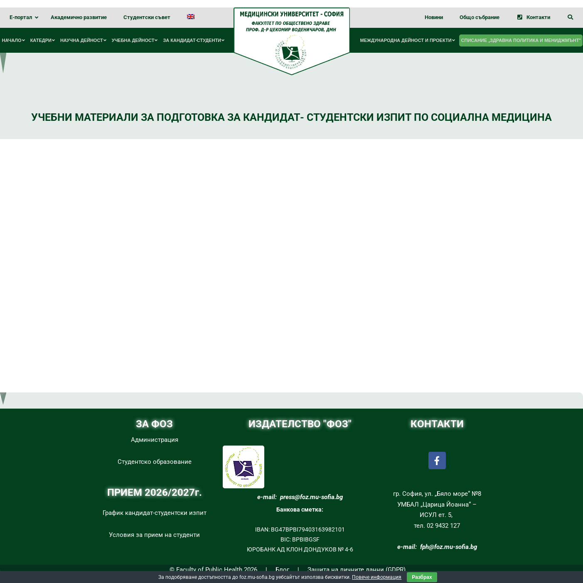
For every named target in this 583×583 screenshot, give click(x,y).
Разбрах (422, 577)
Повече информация (376, 577)
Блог (282, 569)
